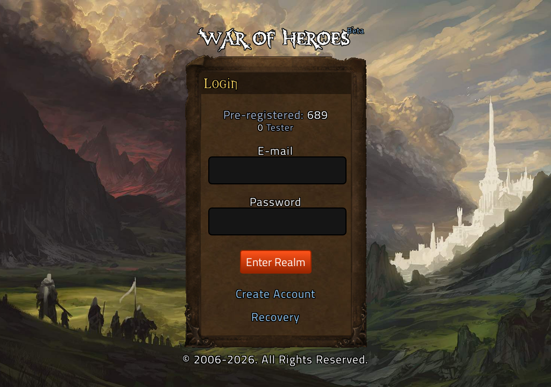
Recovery (275, 316)
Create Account (275, 293)
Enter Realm (276, 261)
